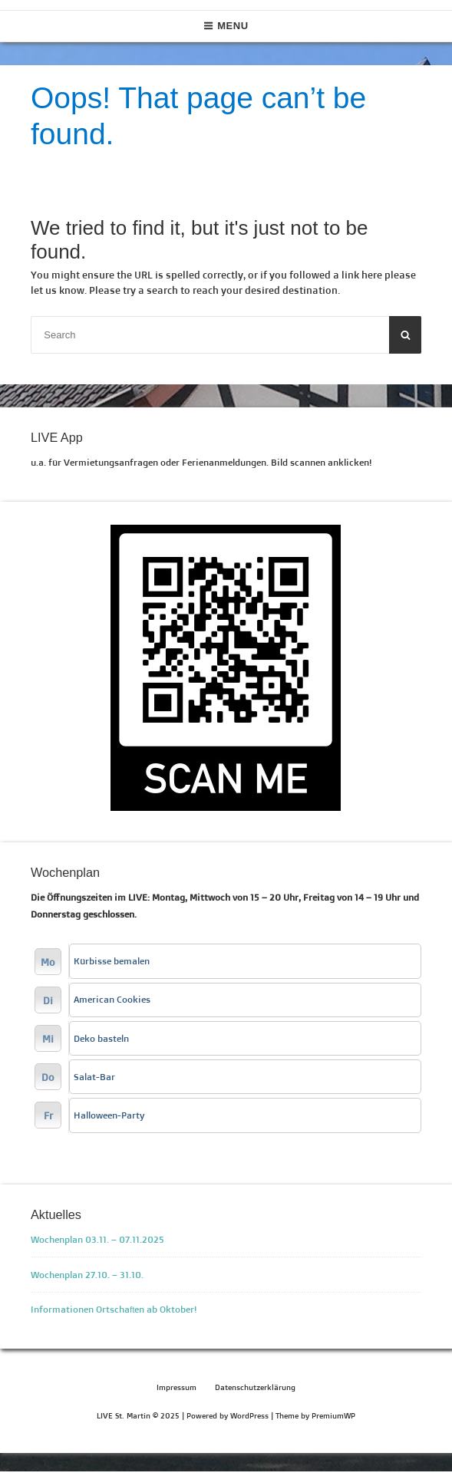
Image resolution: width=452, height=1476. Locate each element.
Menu (226, 25)
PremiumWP (333, 1416)
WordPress (249, 1416)
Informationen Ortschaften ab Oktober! (114, 1309)
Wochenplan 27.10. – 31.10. (87, 1274)
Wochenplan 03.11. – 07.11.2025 (97, 1239)
